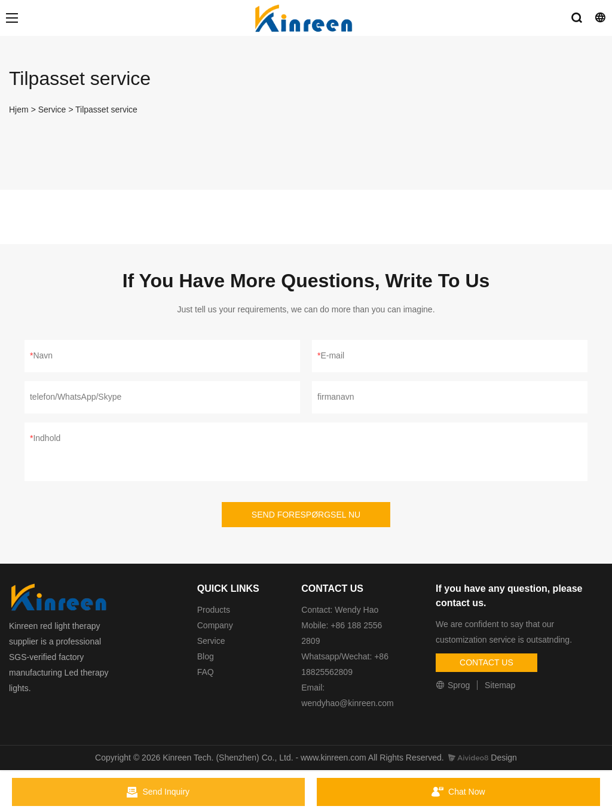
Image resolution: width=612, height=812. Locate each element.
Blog (205, 656)
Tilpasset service (106, 109)
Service (52, 109)
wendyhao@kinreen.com (347, 703)
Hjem (19, 109)
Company (216, 625)
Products (213, 610)
